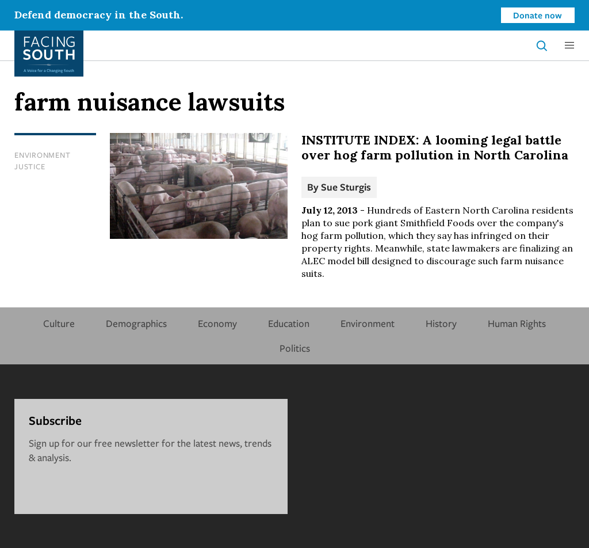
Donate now (537, 15)
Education (288, 323)
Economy (217, 323)
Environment (42, 155)
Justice (29, 166)
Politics (295, 348)
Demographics (136, 323)
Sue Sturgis (346, 186)
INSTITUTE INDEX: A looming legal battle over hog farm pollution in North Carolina (434, 147)
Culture (59, 323)
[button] (569, 45)
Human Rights (517, 323)
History (441, 323)
